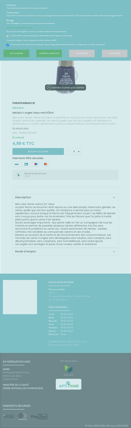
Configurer (114, 53)
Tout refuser (82, 53)
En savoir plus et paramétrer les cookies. (19, 27)
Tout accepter (16, 53)
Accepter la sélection (49, 53)
